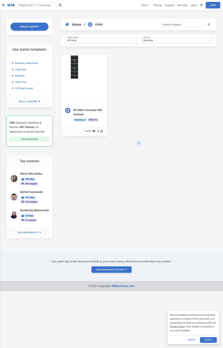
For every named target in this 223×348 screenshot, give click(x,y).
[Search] (181, 24)
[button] (209, 24)
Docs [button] (144, 5)
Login (213, 5)
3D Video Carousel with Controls (87, 112)
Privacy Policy (177, 326)
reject (192, 340)
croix (95, 24)
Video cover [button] (19, 82)
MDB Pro (93, 120)
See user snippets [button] (29, 232)
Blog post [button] (18, 75)
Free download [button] (29, 139)
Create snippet (29, 26)
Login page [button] (19, 69)
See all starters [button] (29, 101)
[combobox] (101, 40)
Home (73, 24)
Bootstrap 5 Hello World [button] (25, 63)
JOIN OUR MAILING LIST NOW (111, 269)
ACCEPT (208, 340)
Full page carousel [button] (22, 88)
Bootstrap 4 (80, 120)
